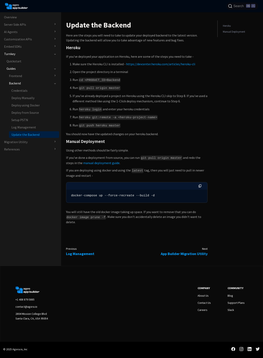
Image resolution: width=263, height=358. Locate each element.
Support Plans (236, 303)
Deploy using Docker (25, 105)
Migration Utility (16, 142)
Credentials (19, 90)
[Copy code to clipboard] (200, 185)
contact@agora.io (26, 306)
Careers (202, 310)
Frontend (15, 76)
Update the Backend (25, 135)
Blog (230, 295)
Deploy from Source (25, 112)
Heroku (227, 25)
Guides (11, 68)
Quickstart (14, 61)
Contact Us (204, 303)
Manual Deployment (234, 31)
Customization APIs (18, 39)
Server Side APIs (15, 24)
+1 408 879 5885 (24, 299)
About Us (203, 295)
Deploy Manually (22, 98)
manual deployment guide (101, 163)
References (12, 149)
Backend (15, 83)
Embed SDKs (13, 46)
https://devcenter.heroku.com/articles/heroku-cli (160, 64)
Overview (10, 17)
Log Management (23, 127)
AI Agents (11, 32)
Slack (231, 310)
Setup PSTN (19, 120)
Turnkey (9, 54)
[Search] (242, 6)
